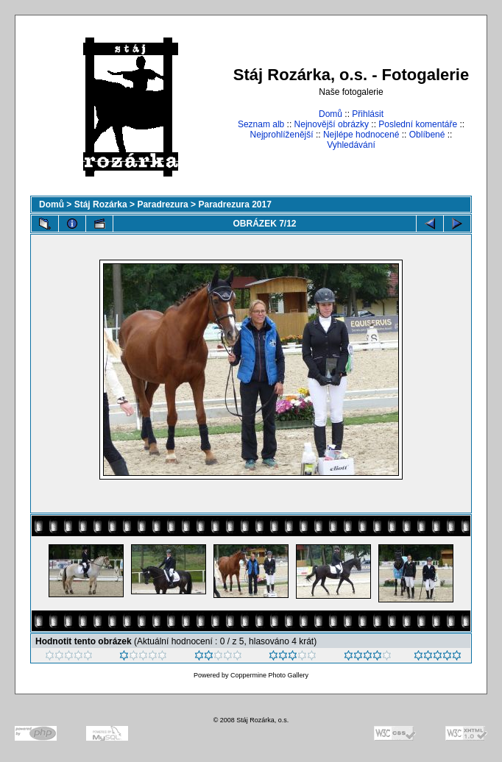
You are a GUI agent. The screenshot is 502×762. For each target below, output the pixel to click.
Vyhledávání (351, 145)
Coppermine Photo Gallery (269, 675)
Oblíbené (427, 134)
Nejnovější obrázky (331, 124)
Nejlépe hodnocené (361, 134)
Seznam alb (261, 124)
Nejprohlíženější (282, 134)
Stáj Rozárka (100, 204)
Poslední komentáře (417, 124)
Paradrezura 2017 (234, 204)
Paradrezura (162, 204)
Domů (330, 114)
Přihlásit (367, 114)
